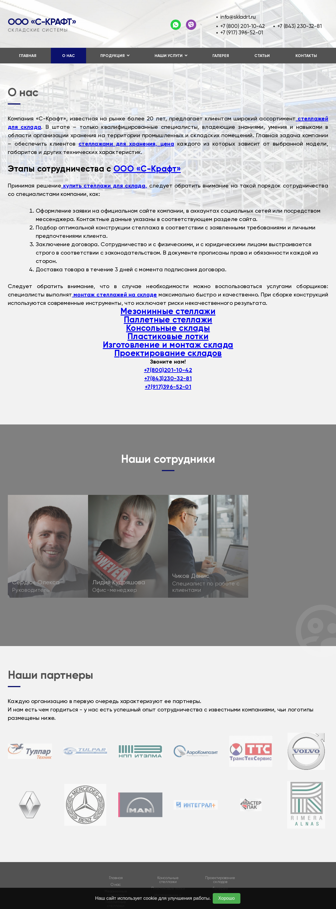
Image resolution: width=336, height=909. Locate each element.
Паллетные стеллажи (168, 320)
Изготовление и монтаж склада (168, 345)
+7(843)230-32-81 (168, 378)
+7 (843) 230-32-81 (299, 26)
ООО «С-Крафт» (42, 21)
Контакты (306, 55)
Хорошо (226, 898)
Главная (27, 55)
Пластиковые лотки (168, 336)
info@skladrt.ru (238, 17)
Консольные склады (168, 328)
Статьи (262, 55)
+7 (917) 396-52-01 (241, 32)
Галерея (220, 55)
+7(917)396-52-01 (168, 386)
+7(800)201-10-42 (168, 370)
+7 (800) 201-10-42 (242, 26)
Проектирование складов (168, 353)
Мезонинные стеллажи (168, 311)
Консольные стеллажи (168, 880)
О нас (68, 55)
